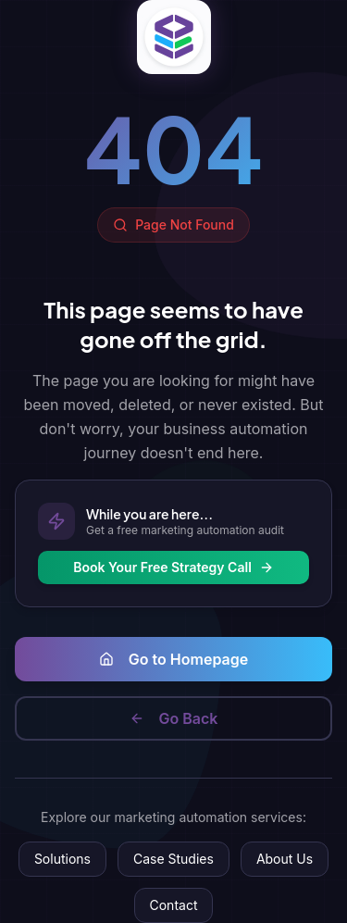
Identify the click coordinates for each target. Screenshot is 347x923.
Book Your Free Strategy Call (173, 567)
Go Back (174, 718)
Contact (174, 905)
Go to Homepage (173, 659)
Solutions (62, 859)
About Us (284, 859)
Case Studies (173, 859)
